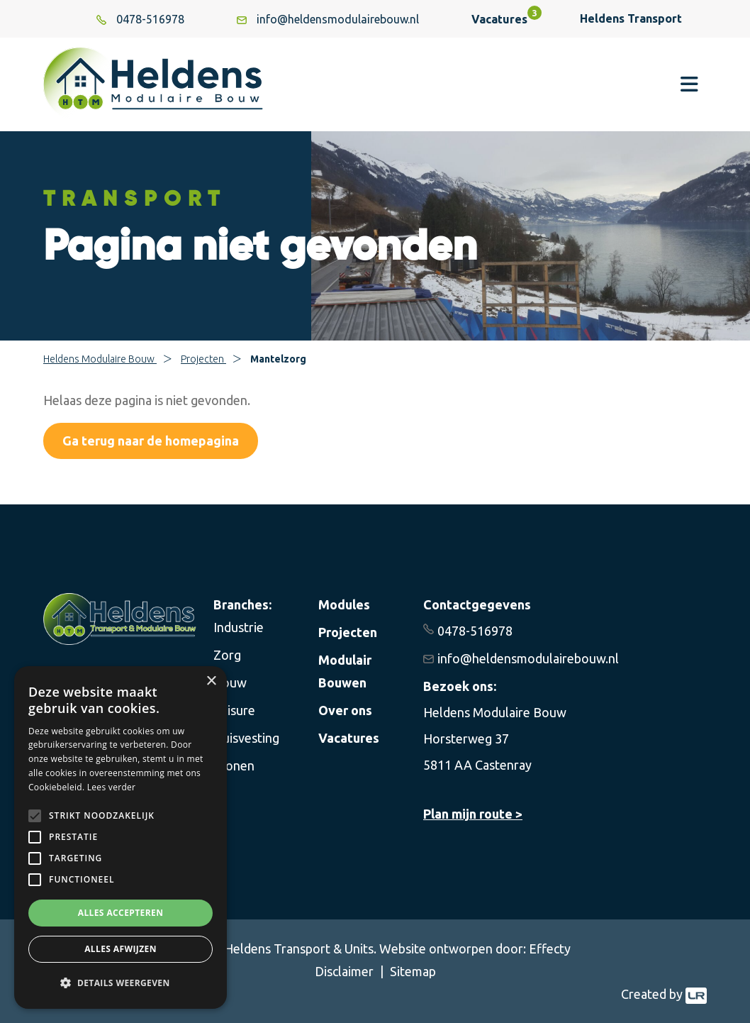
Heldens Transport (634, 18)
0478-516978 (475, 631)
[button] (120, 983)
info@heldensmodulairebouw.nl (528, 658)
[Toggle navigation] (689, 84)
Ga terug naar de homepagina (150, 440)
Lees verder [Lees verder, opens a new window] (111, 787)
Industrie (238, 627)
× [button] (211, 681)
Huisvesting (246, 738)
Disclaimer (345, 971)
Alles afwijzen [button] (120, 949)
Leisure (234, 710)
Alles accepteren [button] (121, 913)
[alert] (120, 837)
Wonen (233, 765)
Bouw (230, 682)
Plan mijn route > (472, 814)
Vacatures (499, 19)
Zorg (227, 655)
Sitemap (413, 971)
